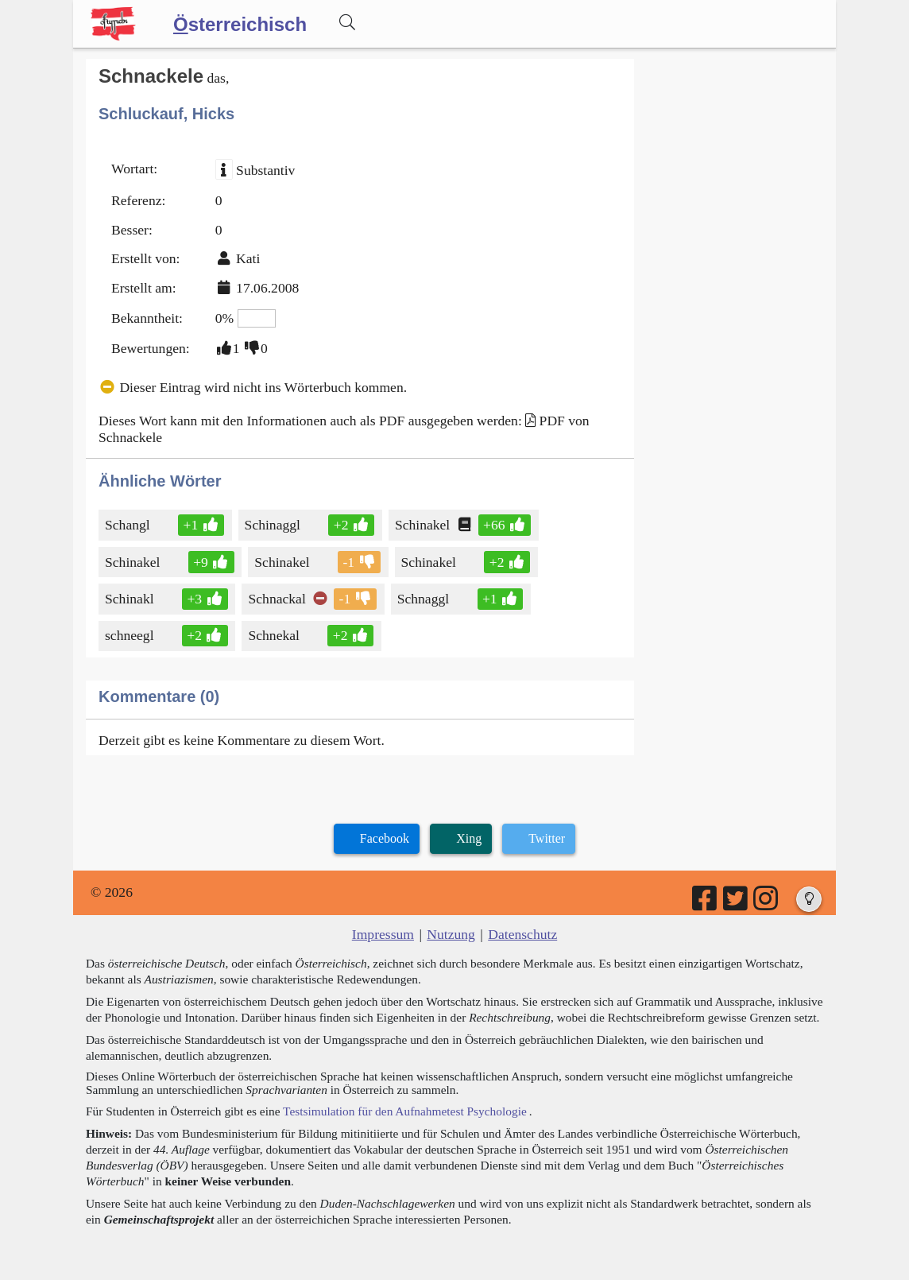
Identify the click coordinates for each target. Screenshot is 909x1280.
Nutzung (451, 934)
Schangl (129, 525)
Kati (248, 258)
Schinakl (131, 599)
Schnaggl (424, 599)
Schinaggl (274, 525)
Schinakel (423, 525)
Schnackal (278, 599)
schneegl (132, 635)
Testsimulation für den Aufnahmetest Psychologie (405, 1111)
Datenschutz (522, 934)
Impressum (383, 934)
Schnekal (275, 635)
